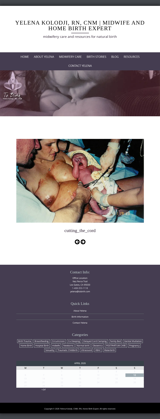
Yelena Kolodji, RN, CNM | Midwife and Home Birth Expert (80, 25)
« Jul (44, 389)
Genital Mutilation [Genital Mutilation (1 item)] (133, 341)
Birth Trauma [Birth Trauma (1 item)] (24, 341)
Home (25, 57)
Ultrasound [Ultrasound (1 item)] (86, 350)
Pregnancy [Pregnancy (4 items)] (134, 345)
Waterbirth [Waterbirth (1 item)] (109, 350)
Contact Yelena (80, 66)
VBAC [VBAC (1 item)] (98, 350)
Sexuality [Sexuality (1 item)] (49, 350)
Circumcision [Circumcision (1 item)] (58, 341)
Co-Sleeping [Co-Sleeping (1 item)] (74, 341)
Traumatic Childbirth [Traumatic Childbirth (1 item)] (68, 350)
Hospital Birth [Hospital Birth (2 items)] (42, 345)
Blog (115, 57)
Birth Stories (96, 57)
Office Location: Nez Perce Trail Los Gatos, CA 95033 (80, 281)
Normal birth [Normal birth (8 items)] (83, 345)
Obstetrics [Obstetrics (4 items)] (98, 345)
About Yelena (44, 57)
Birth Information (80, 316)
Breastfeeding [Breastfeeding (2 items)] (42, 341)
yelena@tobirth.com (80, 291)
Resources (132, 57)
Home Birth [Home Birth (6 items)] (26, 345)
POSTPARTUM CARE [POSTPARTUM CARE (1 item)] (116, 345)
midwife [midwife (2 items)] (56, 345)
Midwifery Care (70, 57)
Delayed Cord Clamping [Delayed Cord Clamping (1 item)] (95, 341)
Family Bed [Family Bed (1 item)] (115, 341)
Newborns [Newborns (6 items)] (68, 345)
